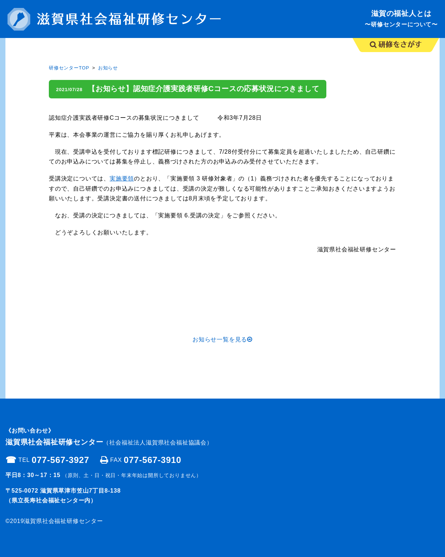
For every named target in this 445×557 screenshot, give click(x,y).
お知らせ (108, 68)
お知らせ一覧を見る (222, 339)
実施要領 (122, 178)
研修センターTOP (69, 68)
